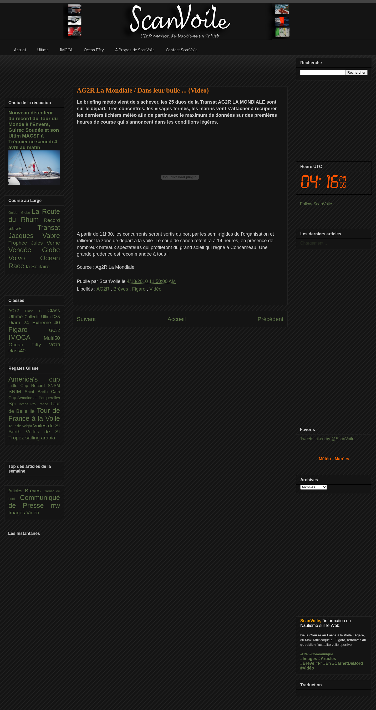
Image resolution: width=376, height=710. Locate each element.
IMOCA (26, 337)
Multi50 (52, 338)
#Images (308, 658)
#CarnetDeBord (347, 663)
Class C (36, 311)
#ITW (304, 654)
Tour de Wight (20, 426)
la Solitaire (38, 266)
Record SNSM (45, 385)
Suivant (86, 319)
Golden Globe (20, 213)
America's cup (34, 379)
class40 (17, 350)
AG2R (103, 289)
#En (327, 663)
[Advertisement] (180, 386)
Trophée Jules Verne (34, 243)
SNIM (16, 391)
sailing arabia (40, 437)
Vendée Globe (34, 249)
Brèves (121, 289)
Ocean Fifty (28, 344)
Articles (16, 491)
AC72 (16, 310)
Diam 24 (20, 322)
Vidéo (155, 289)
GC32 (54, 330)
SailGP (22, 228)
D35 (56, 317)
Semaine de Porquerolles (38, 398)
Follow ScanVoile (316, 204)
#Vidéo (307, 668)
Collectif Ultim (38, 317)
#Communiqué (321, 654)
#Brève (307, 663)
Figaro (139, 289)
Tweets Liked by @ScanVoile (327, 439)
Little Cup (19, 385)
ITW (55, 506)
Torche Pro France (34, 404)
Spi (13, 403)
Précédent (270, 319)
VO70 (54, 345)
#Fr (319, 663)
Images (17, 512)
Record (52, 220)
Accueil (176, 319)
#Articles (327, 658)
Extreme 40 (46, 322)
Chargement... (313, 243)
